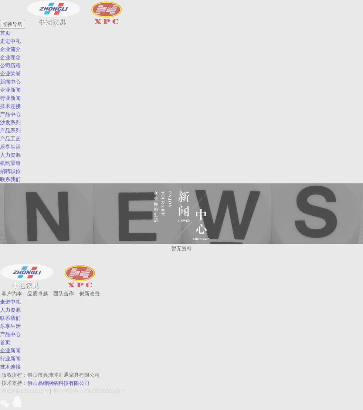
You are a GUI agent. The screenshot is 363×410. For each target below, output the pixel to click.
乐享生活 (10, 326)
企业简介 (10, 49)
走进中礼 (10, 41)
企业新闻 (10, 90)
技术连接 (10, 106)
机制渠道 (10, 163)
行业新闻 (10, 98)
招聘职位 (10, 171)
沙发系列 (10, 122)
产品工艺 (10, 139)
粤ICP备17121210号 (25, 391)
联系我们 (10, 318)
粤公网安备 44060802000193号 (89, 391)
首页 (5, 342)
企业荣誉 (10, 74)
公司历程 (10, 65)
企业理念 (10, 57)
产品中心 (10, 114)
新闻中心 (10, 82)
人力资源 (10, 155)
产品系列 (10, 130)
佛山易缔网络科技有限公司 (58, 383)
